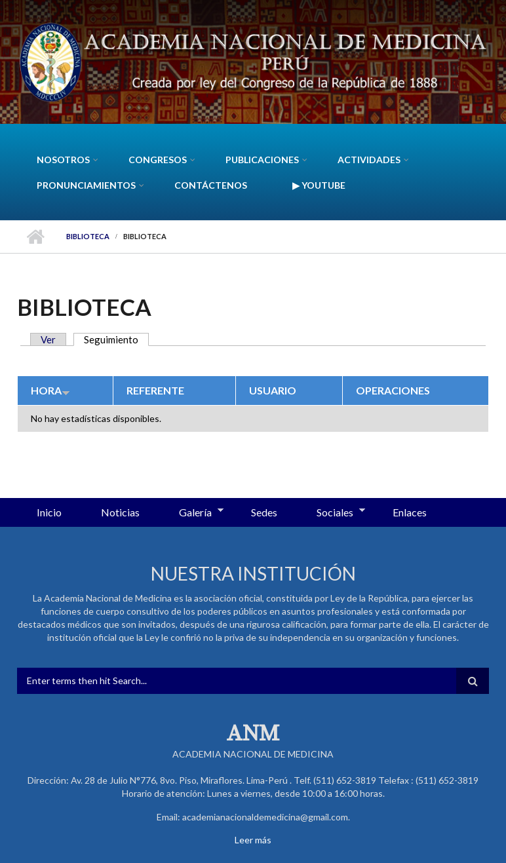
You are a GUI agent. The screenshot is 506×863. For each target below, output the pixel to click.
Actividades (369, 159)
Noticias (120, 512)
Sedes (264, 512)
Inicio (35, 236)
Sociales (331, 513)
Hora (50, 390)
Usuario (272, 390)
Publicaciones (262, 159)
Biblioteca (87, 236)
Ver (48, 339)
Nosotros (63, 159)
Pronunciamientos (86, 185)
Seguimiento (116, 339)
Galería (191, 513)
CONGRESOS (157, 159)
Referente (155, 390)
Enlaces (410, 512)
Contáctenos (210, 185)
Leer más (253, 839)
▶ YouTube (318, 185)
